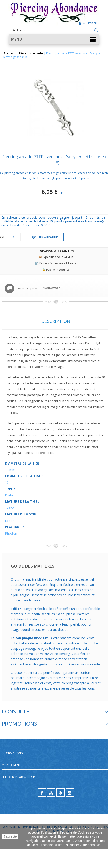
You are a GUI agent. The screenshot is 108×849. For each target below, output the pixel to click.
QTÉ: (3, 237)
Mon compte (11, 765)
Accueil (8, 53)
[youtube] (51, 792)
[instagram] (70, 792)
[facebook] (42, 792)
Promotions (19, 723)
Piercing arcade (31, 53)
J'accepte (10, 836)
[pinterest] (60, 792)
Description (55, 321)
